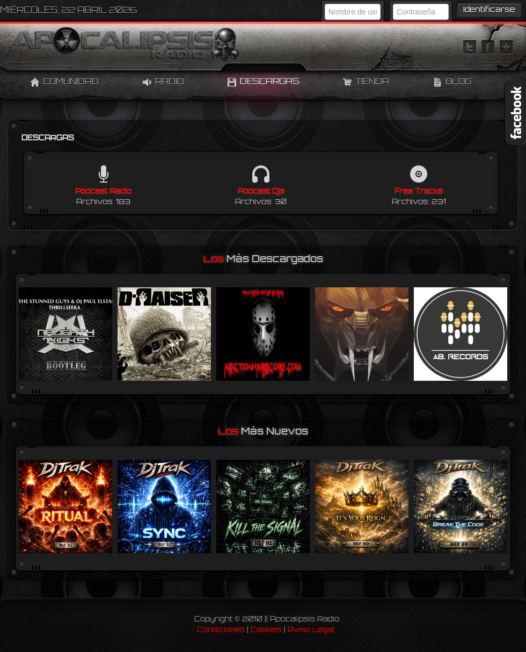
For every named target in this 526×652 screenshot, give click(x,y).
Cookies (266, 630)
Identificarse (489, 10)
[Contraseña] (421, 12)
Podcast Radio (103, 191)
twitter (469, 47)
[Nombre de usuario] (353, 12)
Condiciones (221, 630)
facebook (487, 47)
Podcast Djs (261, 191)
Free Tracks (418, 191)
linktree (506, 47)
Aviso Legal (311, 630)
